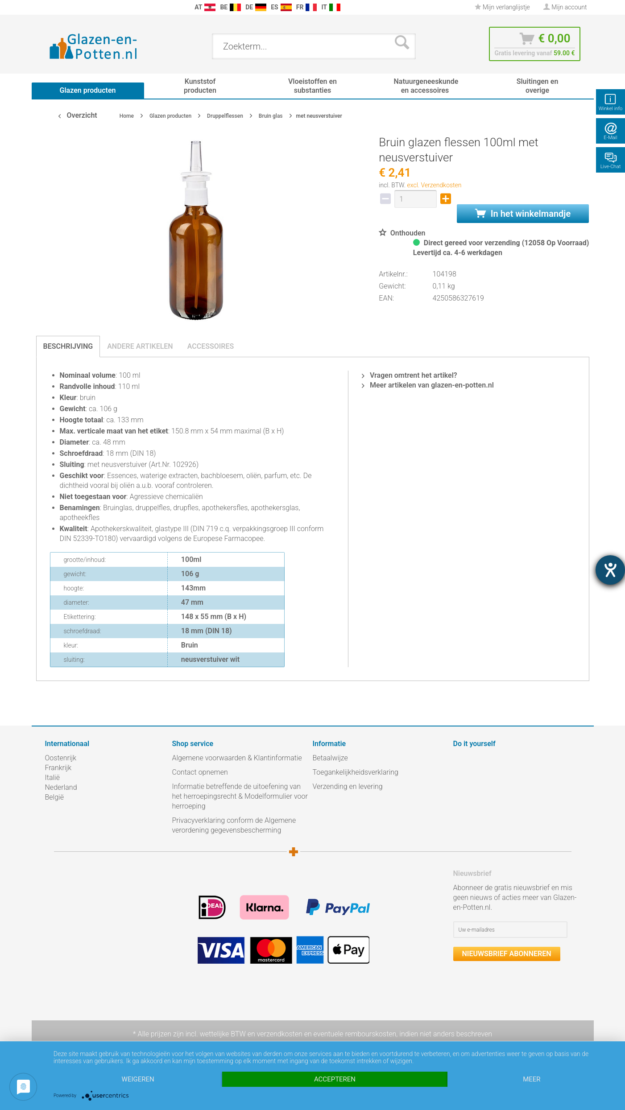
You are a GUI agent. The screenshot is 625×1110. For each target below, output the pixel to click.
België (54, 797)
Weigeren (138, 1079)
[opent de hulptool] (610, 570)
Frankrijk (58, 767)
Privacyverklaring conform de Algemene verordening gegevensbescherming (234, 825)
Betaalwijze (330, 758)
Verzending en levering (348, 786)
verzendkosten (279, 1034)
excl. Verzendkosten (434, 185)
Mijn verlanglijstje (502, 7)
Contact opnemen (200, 772)
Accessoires (210, 346)
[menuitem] (49, 7)
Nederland (61, 787)
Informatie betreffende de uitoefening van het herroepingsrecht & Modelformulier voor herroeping (240, 796)
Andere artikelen (140, 346)
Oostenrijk (61, 758)
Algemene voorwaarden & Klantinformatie (237, 758)
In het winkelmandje (523, 213)
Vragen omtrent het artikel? (409, 375)
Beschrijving (68, 346)
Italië (52, 777)
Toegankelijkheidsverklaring (355, 772)
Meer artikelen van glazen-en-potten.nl (428, 385)
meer (531, 1079)
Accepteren (335, 1079)
